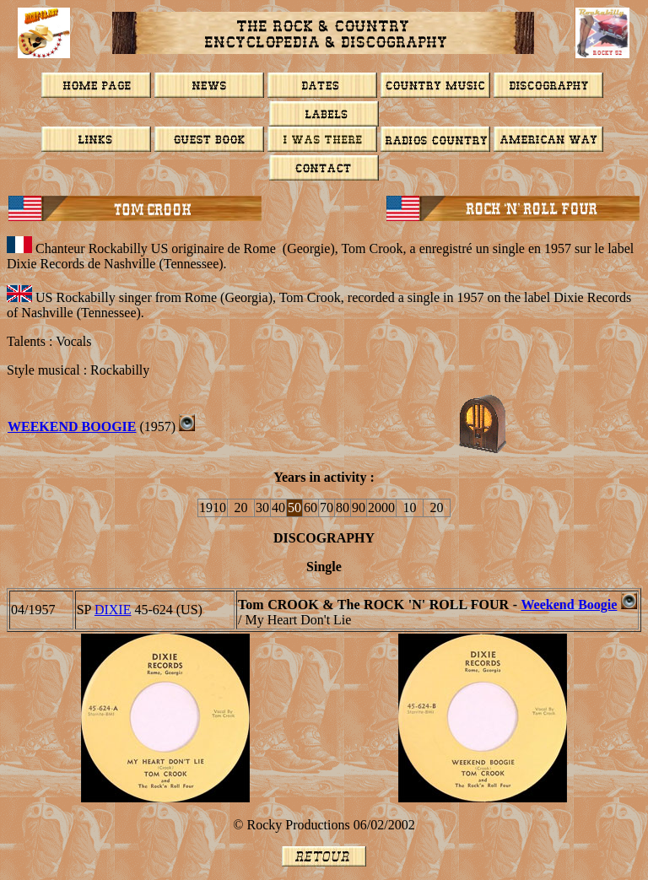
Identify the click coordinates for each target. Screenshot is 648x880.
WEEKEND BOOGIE (72, 426)
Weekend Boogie (569, 604)
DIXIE (113, 609)
